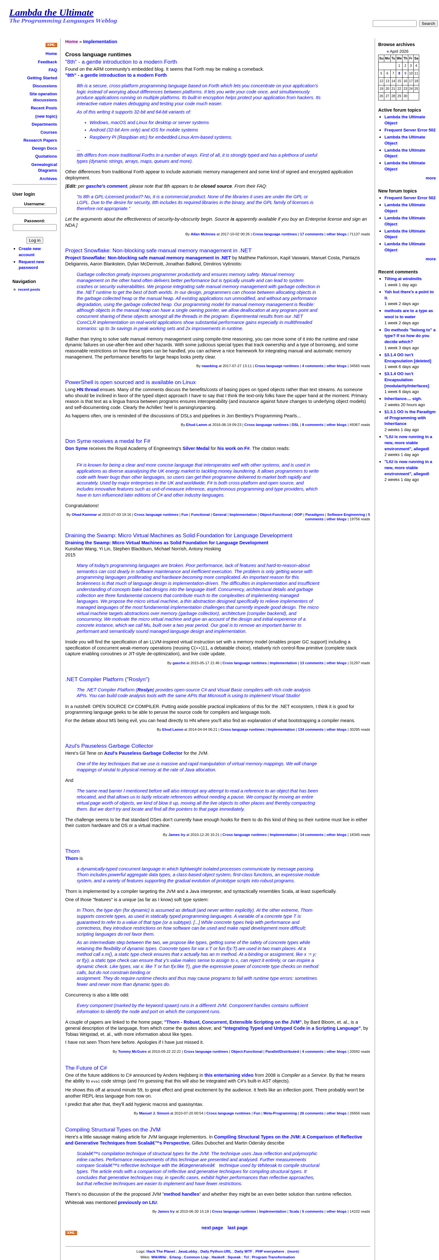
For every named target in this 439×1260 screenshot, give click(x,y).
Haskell (218, 1256)
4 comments (312, 366)
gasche (178, 663)
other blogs (336, 234)
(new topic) (46, 116)
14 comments (311, 835)
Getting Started (42, 77)
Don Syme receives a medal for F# (107, 441)
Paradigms (314, 514)
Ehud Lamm (196, 425)
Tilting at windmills (402, 278)
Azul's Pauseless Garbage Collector (109, 746)
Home (51, 53)
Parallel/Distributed (282, 1051)
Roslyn (145, 689)
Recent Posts (44, 108)
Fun (184, 514)
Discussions (45, 85)
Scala (294, 1211)
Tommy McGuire (132, 1051)
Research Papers (40, 140)
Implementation (100, 41)
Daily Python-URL (215, 1251)
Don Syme (76, 448)
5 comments (312, 1211)
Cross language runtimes (275, 234)
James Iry (176, 835)
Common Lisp (196, 1256)
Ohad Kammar (84, 514)
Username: (34, 203)
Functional (200, 514)
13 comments (311, 663)
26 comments (311, 1112)
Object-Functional (275, 514)
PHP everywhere (269, 1251)
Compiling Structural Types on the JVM (113, 1129)
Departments (44, 124)
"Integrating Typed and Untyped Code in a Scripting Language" (292, 1028)
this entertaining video (229, 1075)
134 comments (310, 729)
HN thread (88, 389)
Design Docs (44, 148)
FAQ (53, 69)
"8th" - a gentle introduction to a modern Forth (121, 62)
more (431, 178)
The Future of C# (86, 1068)
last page (237, 1227)
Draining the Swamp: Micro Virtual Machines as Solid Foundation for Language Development (178, 535)
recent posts (29, 289)
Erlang (175, 1256)
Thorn (72, 851)
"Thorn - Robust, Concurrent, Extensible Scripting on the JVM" (232, 1022)
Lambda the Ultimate (51, 12)
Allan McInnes (203, 234)
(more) (293, 1251)
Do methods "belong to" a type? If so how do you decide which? (409, 335)
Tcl (246, 1256)
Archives (48, 178)
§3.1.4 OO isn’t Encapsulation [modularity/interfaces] (406, 379)
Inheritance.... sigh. (403, 398)
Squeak (234, 1256)
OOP (298, 514)
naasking (210, 366)
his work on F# (233, 448)
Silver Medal (195, 448)
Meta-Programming (280, 1112)
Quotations (46, 156)
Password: (34, 220)
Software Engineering (346, 514)
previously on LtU (137, 1201)
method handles (181, 1193)
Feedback (47, 61)
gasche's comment (106, 186)
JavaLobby (187, 1251)
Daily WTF (243, 1251)
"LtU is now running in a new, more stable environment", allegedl (408, 442)
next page (212, 1227)
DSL (295, 425)
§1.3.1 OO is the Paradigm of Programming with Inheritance (409, 417)
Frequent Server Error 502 (409, 130)
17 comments (311, 234)
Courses (48, 132)
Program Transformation (273, 1256)
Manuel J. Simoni (154, 1112)
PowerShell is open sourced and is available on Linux (130, 382)
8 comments (312, 425)
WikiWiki (158, 1256)
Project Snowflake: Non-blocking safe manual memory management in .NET (158, 250)
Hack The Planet (161, 1251)
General (220, 514)
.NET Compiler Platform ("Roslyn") (107, 679)
